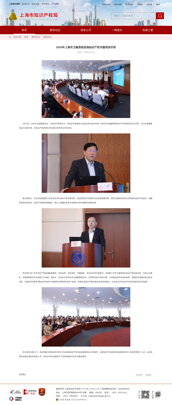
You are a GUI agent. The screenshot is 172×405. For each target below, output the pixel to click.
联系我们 (129, 4)
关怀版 (149, 4)
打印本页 (139, 375)
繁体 (158, 4)
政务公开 (86, 30)
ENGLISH (106, 4)
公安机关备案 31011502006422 (71, 399)
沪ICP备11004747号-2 (91, 389)
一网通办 (117, 30)
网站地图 (118, 4)
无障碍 (140, 4)
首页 (24, 30)
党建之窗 (147, 30)
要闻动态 (55, 30)
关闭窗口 (148, 375)
